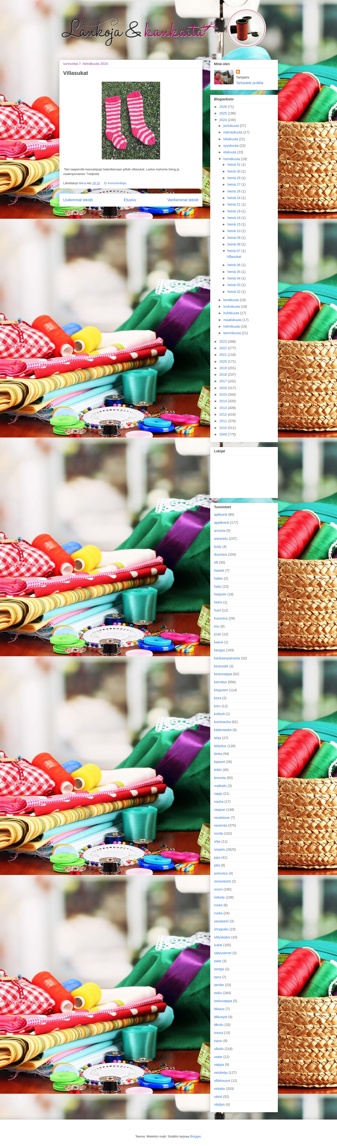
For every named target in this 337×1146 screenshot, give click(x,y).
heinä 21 (235, 204)
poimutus (221, 873)
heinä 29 (235, 178)
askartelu (221, 539)
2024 (223, 120)
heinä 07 (235, 251)
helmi (218, 602)
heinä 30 (235, 171)
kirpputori (221, 690)
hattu (218, 586)
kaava (218, 642)
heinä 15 (235, 224)
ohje (217, 841)
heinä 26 (235, 191)
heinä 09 (235, 238)
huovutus (221, 618)
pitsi (217, 865)
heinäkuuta (232, 159)
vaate (218, 1057)
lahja (217, 738)
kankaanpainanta (227, 658)
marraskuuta (233, 132)
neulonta (220, 825)
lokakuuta (231, 139)
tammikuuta (232, 333)
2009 (223, 434)
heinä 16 (235, 218)
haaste (219, 570)
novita (218, 833)
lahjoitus (220, 746)
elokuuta (230, 152)
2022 (223, 348)
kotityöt (219, 714)
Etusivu (130, 200)
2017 (223, 381)
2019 (223, 368)
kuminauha (222, 722)
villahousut (222, 1081)
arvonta (220, 531)
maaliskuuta (233, 320)
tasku (218, 993)
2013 (223, 408)
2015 (223, 394)
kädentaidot (223, 730)
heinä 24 (235, 198)
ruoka (218, 913)
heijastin (220, 594)
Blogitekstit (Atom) (135, 212)
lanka (218, 754)
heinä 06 (235, 265)
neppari (220, 810)
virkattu (219, 1089)
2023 (223, 341)
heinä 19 (235, 211)
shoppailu (221, 929)
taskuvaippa (223, 1001)
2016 (223, 388)
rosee (218, 905)
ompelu (219, 849)
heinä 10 (235, 231)
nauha (219, 802)
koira (217, 698)
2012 (223, 414)
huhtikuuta (231, 313)
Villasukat (75, 73)
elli (216, 562)
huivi (217, 610)
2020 (223, 361)
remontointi (222, 881)
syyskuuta (231, 146)
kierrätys (220, 682)
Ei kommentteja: (115, 183)
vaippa (219, 1065)
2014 (223, 401)
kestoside (221, 666)
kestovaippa (223, 674)
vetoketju (221, 1073)
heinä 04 (235, 278)
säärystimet (223, 953)
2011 (223, 421)
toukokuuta (232, 306)
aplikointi (220, 514)
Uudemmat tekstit (78, 200)
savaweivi (221, 921)
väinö (218, 1097)
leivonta (220, 778)
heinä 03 (235, 285)
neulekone (222, 818)
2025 (223, 113)
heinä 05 (235, 272)
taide (217, 961)
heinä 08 (235, 244)
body (217, 547)
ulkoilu (219, 1049)
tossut (218, 1033)
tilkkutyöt (220, 1017)
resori (218, 889)
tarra (217, 977)
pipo (217, 857)
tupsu (218, 1041)
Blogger (195, 1136)
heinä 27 (235, 184)
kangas (219, 650)
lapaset (219, 762)
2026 (223, 107)
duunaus (220, 554)
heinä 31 (235, 164)
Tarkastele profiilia (249, 83)
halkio (218, 578)
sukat (218, 945)
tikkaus (219, 1009)
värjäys (219, 1104)
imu (217, 626)
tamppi (219, 969)
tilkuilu (219, 1025)
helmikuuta (232, 326)
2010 (223, 428)
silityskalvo (222, 937)
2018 (223, 374)
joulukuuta (231, 126)
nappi (218, 794)
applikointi (221, 523)
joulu (217, 634)
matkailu (220, 786)
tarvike (219, 985)
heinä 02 (235, 292)
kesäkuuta (231, 300)
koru (217, 706)
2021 (223, 355)
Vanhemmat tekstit (183, 200)
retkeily (219, 897)
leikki (218, 770)
